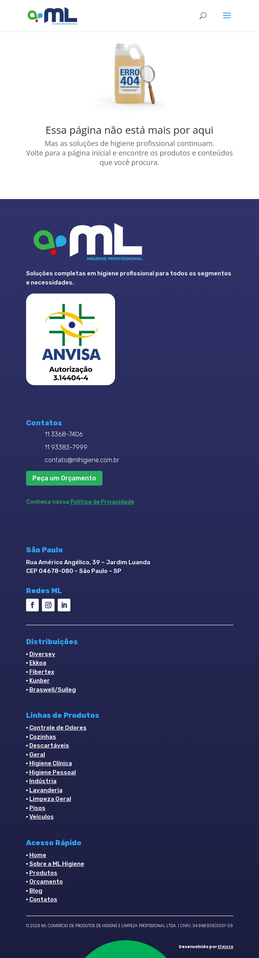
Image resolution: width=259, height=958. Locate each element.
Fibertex (41, 671)
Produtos (43, 872)
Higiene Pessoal (52, 772)
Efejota (225, 947)
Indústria (43, 781)
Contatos (43, 899)
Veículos (41, 816)
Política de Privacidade (102, 502)
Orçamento (46, 881)
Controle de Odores (58, 727)
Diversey (42, 654)
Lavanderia (45, 790)
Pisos (37, 808)
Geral (37, 754)
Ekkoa (37, 662)
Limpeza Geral (50, 798)
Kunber (39, 680)
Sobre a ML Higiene (56, 863)
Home (37, 855)
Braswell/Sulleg (52, 689)
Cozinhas (42, 736)
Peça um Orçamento (64, 478)
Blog (35, 890)
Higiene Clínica (50, 763)
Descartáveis (49, 745)
